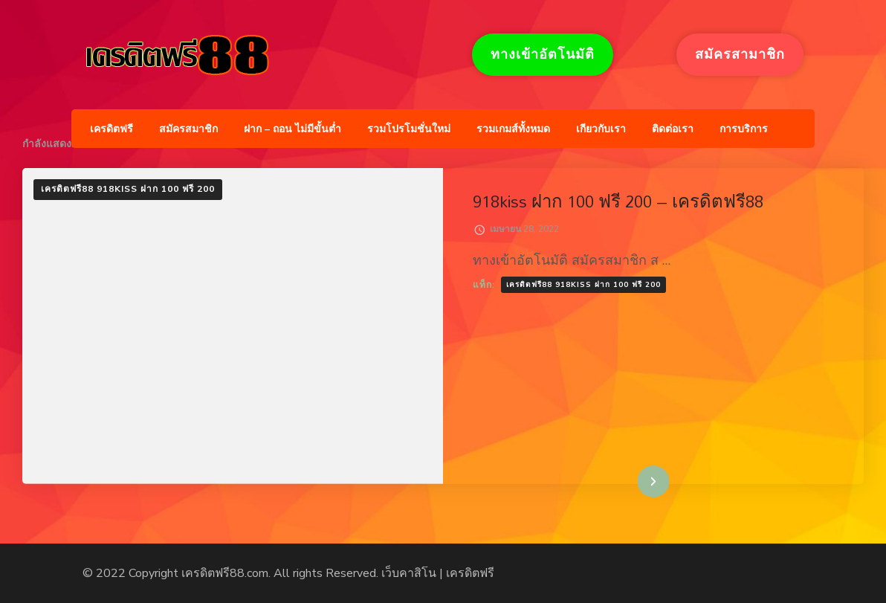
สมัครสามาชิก (740, 54)
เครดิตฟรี (111, 129)
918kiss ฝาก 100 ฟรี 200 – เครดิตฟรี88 (618, 201)
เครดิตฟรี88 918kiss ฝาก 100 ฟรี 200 (128, 189)
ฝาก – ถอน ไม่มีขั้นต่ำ (292, 129)
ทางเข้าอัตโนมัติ (543, 54)
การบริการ (744, 129)
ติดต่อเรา (672, 129)
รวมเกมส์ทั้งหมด (513, 129)
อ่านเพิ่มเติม (630, 481)
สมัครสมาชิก (188, 129)
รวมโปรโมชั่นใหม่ (408, 129)
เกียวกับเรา (601, 129)
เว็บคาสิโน (408, 573)
